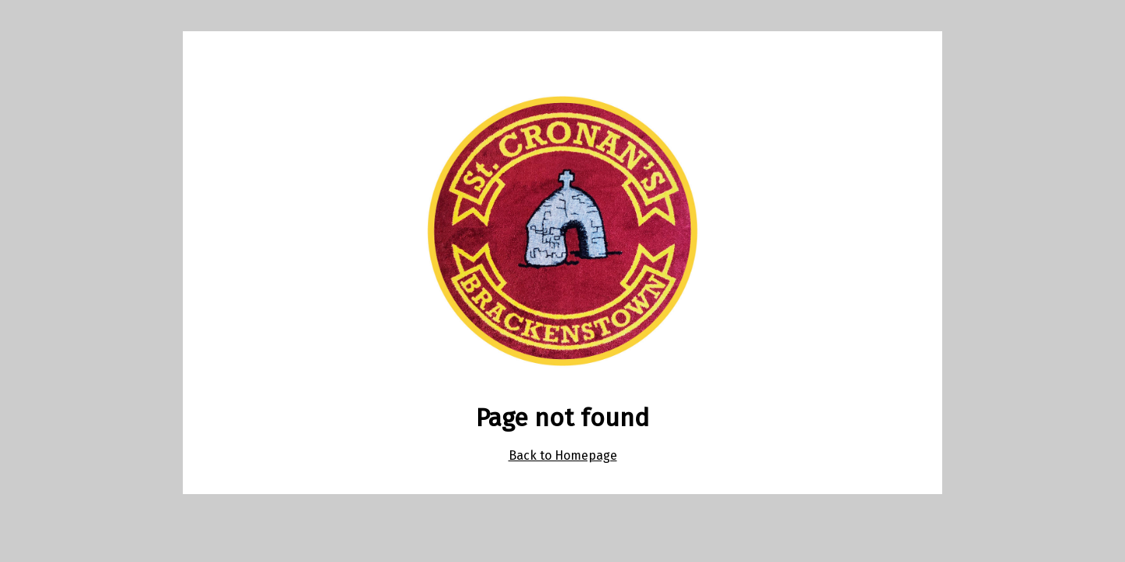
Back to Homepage (563, 455)
